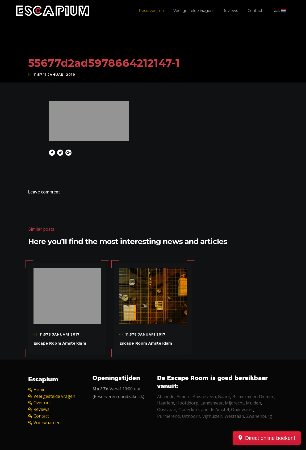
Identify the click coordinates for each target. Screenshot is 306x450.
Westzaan (234, 416)
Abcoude (165, 396)
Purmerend (168, 416)
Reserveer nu (151, 10)
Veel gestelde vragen (193, 10)
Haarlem (165, 403)
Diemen (266, 396)
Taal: (279, 10)
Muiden (253, 403)
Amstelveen (204, 396)
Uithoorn (191, 416)
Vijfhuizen (212, 416)
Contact (255, 10)
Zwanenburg (259, 416)
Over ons (42, 403)
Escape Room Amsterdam (59, 343)
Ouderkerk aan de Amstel (203, 409)
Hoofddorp (187, 403)
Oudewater (242, 409)
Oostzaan (166, 409)
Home (39, 390)
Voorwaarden (47, 423)
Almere (184, 396)
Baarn (224, 396)
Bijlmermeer (244, 396)
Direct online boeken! (270, 438)
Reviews (230, 10)
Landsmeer (211, 403)
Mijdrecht (234, 403)
